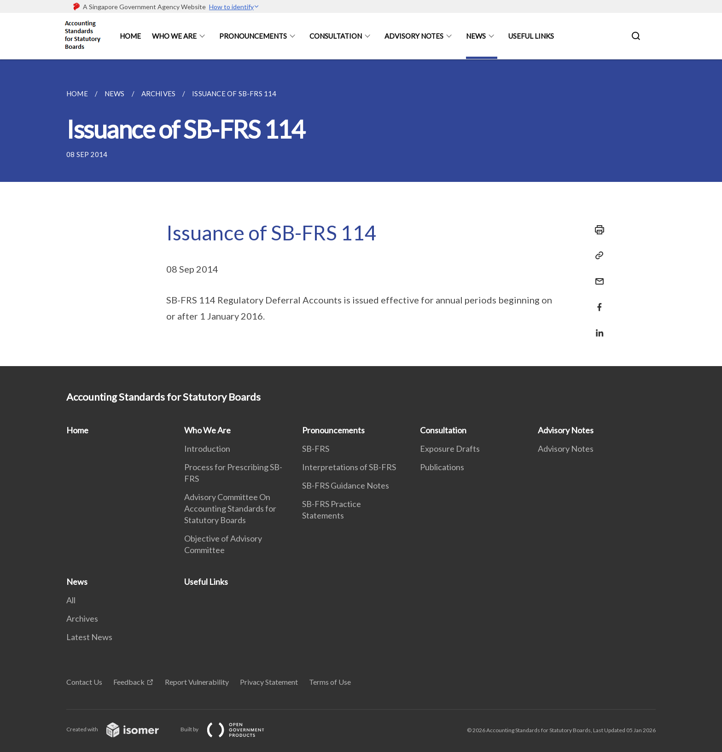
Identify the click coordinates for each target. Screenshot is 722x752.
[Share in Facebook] (597, 301)
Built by (229, 729)
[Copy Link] (597, 256)
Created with (120, 729)
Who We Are (174, 36)
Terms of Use (330, 681)
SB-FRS (315, 448)
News (476, 36)
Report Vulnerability (197, 681)
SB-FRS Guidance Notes (345, 485)
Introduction (207, 448)
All (71, 600)
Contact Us (84, 681)
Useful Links (531, 36)
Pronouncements (253, 36)
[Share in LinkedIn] (597, 327)
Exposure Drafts (450, 448)
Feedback (129, 681)
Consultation (335, 36)
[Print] (597, 230)
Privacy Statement (269, 681)
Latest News (89, 637)
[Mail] (597, 275)
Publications (442, 467)
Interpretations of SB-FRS (349, 467)
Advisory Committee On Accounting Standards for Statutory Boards (230, 508)
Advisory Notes (413, 36)
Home (130, 36)
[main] (361, 212)
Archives (82, 618)
